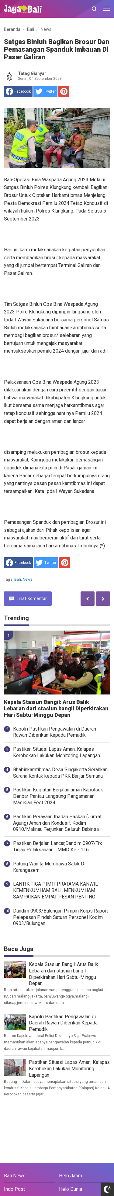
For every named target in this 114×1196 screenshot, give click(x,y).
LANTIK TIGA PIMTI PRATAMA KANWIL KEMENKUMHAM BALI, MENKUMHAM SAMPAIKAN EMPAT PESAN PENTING (55, 890)
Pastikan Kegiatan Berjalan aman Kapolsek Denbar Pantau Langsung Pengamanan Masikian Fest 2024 (58, 796)
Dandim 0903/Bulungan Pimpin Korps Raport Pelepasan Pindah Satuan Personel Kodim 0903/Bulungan (60, 917)
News (28, 579)
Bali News (15, 1176)
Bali (17, 579)
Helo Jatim (70, 1176)
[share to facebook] (18, 91)
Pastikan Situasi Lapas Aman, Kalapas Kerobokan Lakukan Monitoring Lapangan (56, 752)
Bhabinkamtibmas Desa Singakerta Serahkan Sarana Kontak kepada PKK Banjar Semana (60, 773)
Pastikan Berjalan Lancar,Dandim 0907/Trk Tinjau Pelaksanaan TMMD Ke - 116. (57, 846)
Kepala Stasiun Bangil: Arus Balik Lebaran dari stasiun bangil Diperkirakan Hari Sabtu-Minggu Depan (56, 708)
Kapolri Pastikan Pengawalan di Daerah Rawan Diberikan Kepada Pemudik (54, 732)
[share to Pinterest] (63, 91)
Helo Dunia (70, 1189)
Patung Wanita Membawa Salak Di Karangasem (49, 867)
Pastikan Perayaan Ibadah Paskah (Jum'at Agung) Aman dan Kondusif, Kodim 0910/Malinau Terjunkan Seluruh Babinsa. (57, 823)
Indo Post (14, 1189)
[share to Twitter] (45, 91)
